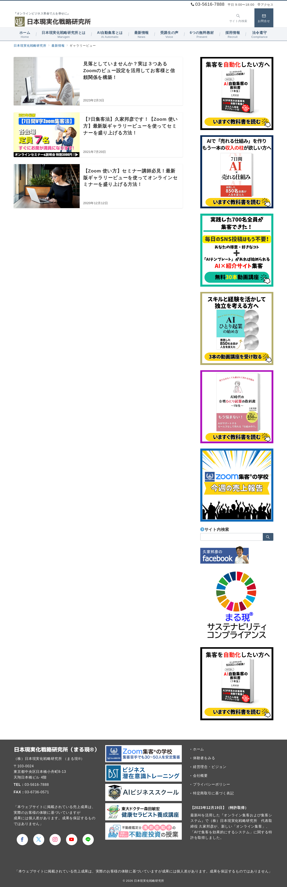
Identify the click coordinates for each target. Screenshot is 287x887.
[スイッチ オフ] (238, 17)
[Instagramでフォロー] (55, 839)
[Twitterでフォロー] (38, 839)
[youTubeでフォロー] (71, 839)
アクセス (265, 4)
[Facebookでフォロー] (22, 839)
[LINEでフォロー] (88, 839)
